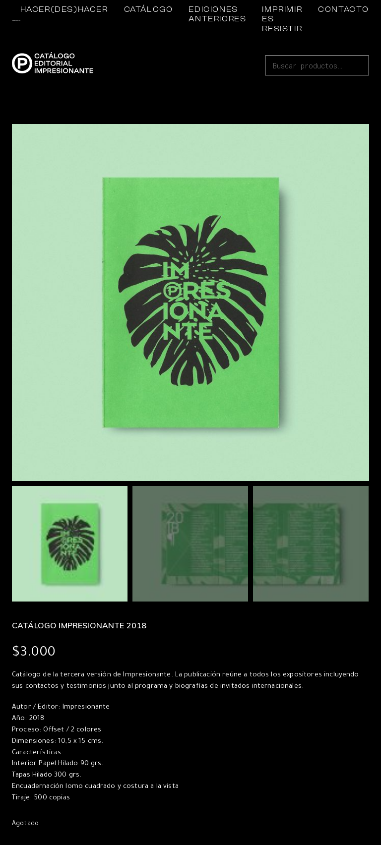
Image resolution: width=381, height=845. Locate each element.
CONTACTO (343, 10)
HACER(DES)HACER (64, 10)
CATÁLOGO (148, 10)
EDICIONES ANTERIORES (217, 14)
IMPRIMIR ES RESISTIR (282, 19)
